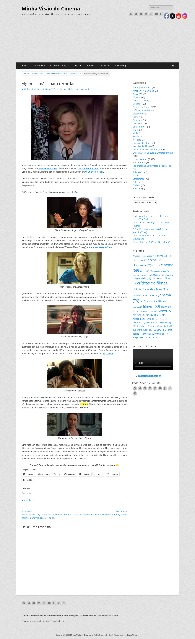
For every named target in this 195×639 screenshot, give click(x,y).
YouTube (137, 188)
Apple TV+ (138, 94)
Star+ (135, 175)
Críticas (77, 65)
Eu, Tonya (108, 353)
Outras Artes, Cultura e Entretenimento (49, 73)
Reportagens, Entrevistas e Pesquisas (152, 165)
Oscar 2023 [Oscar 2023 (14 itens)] (140, 322)
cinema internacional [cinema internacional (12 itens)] (144, 275)
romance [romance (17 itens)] (155, 322)
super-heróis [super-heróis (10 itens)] (165, 326)
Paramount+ (139, 162)
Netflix (136, 136)
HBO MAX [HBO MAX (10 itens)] (165, 307)
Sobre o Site (38, 65)
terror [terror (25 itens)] (150, 333)
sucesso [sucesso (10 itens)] (154, 326)
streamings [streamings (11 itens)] (142, 326)
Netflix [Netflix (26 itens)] (139, 319)
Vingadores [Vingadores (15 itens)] (140, 337)
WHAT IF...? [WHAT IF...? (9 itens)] (153, 337)
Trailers (136, 185)
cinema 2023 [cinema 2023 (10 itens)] (146, 271)
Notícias (91, 65)
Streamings (121, 65)
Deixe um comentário (80, 89)
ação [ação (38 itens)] (156, 260)
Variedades (75, 73)
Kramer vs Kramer (47, 168)
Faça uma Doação (59, 65)
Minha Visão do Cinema (51, 9)
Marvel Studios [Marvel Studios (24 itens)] (144, 315)
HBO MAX (137, 123)
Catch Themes (133, 635)
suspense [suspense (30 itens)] (163, 329)
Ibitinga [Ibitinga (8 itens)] (154, 311)
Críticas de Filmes (141, 107)
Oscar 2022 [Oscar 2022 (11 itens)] (166, 319)
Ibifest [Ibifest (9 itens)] (146, 311)
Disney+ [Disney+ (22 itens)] (152, 295)
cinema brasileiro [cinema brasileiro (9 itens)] (161, 271)
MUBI (135, 133)
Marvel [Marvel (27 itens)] (165, 311)
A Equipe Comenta (142, 87)
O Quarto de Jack (94, 172)
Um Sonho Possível (88, 168)
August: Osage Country (102, 247)
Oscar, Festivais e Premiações (148, 149)
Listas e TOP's (140, 126)
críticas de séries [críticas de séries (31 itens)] (154, 289)
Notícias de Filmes (142, 142)
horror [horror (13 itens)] (137, 311)
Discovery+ (138, 113)
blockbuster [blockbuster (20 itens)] (142, 265)
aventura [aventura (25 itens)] (141, 260)
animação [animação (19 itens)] (164, 255)
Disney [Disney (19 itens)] (138, 295)
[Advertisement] (97, 42)
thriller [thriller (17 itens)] (162, 333)
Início (24, 65)
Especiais (105, 65)
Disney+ (137, 116)
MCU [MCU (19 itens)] (161, 315)
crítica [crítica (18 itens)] (157, 278)
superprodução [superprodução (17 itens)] (143, 329)
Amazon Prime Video (143, 90)
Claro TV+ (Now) (141, 100)
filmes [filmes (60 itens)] (151, 306)
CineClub (137, 97)
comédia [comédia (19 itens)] (144, 278)
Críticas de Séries (141, 110)
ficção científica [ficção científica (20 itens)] (151, 301)
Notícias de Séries (142, 146)
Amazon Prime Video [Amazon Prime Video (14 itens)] (144, 255)
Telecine (137, 182)
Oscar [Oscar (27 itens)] (153, 319)
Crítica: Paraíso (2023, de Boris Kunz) (151, 242)
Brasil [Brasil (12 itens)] (155, 265)
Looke (136, 129)
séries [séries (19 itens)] (138, 333)
